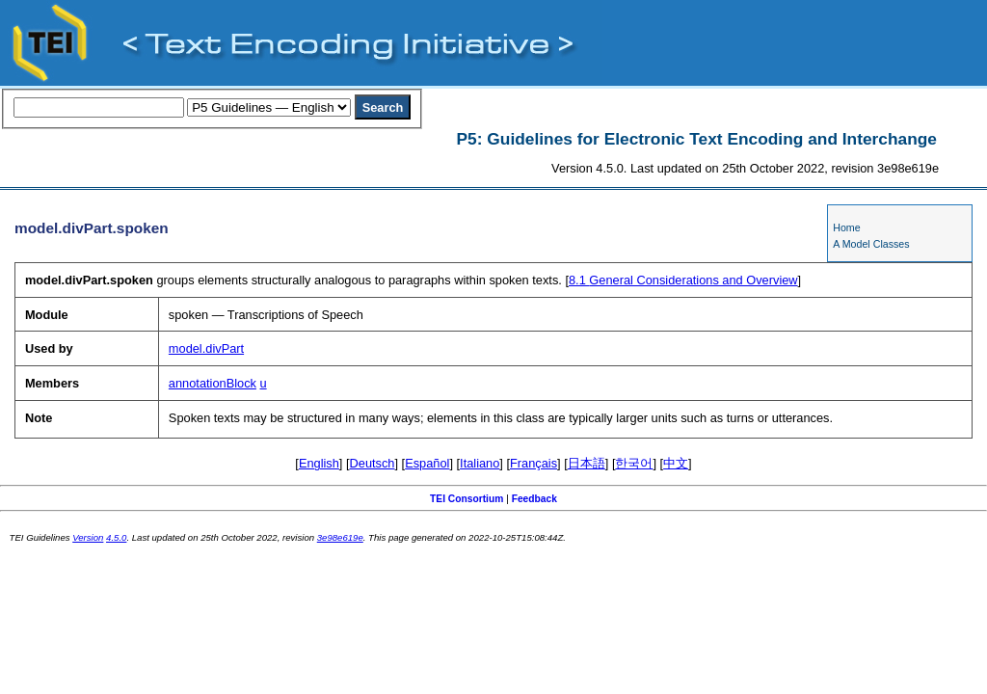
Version (87, 537)
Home (846, 227)
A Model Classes (871, 244)
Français (533, 463)
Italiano (479, 463)
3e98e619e (340, 537)
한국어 (634, 463)
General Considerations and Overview (683, 280)
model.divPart (206, 348)
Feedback (534, 499)
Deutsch (372, 463)
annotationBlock (212, 383)
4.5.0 (116, 537)
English (319, 463)
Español (427, 463)
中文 (675, 463)
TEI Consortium (466, 499)
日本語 (586, 463)
